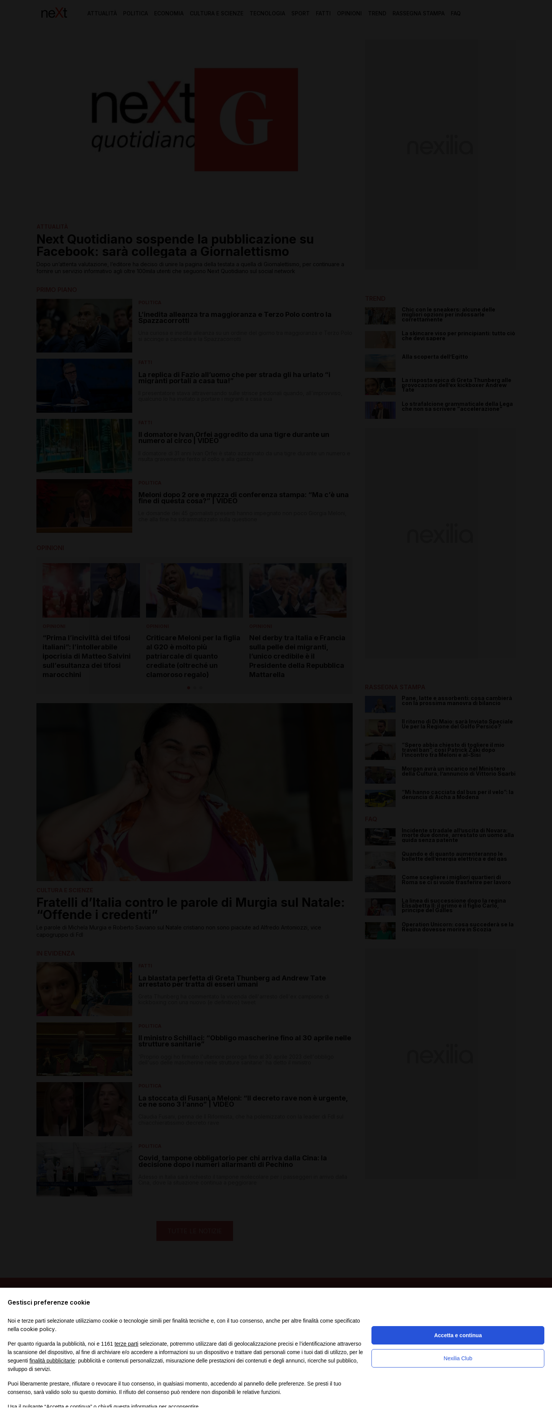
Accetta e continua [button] (457, 1335)
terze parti (126, 1344)
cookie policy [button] (37, 1329)
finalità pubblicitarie (52, 1361)
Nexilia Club (458, 1358)
